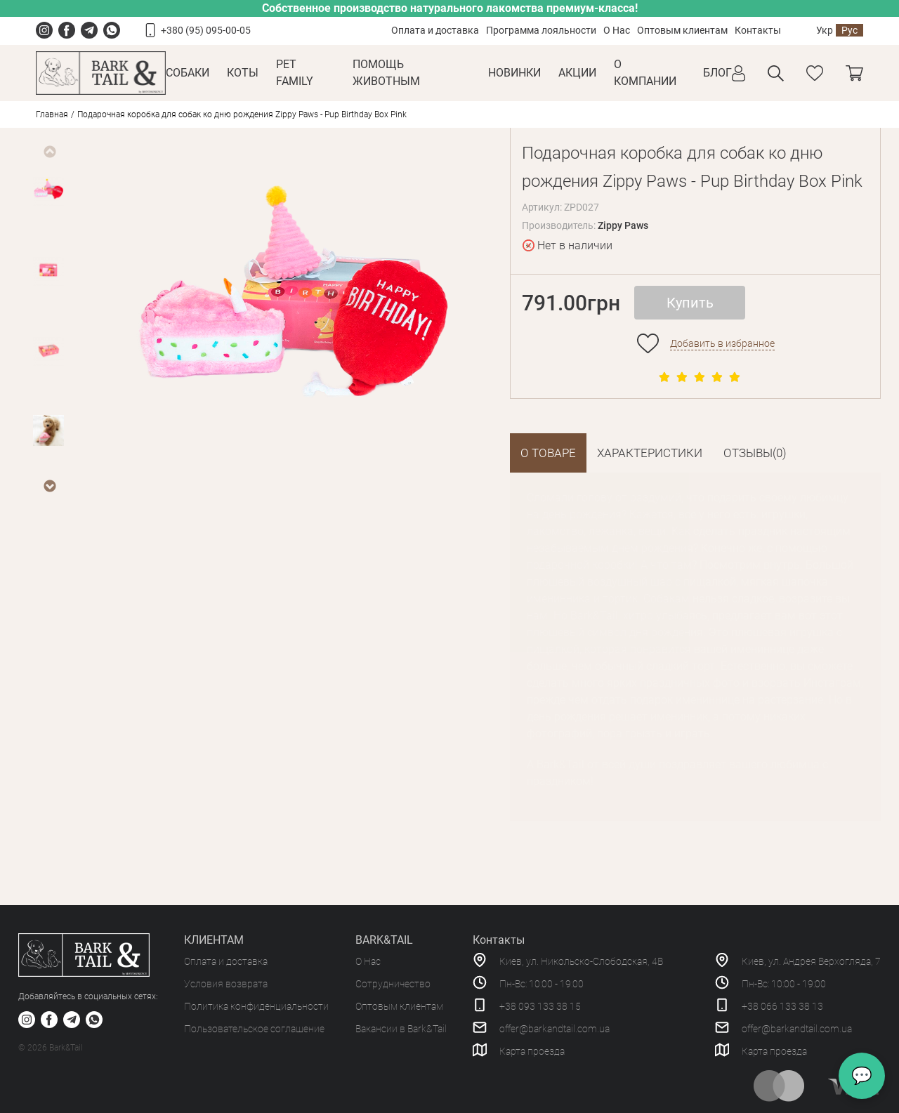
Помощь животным (386, 73)
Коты (242, 72)
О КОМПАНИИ (645, 73)
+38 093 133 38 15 (540, 1006)
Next (49, 486)
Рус (849, 30)
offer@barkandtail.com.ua (554, 1028)
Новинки (514, 72)
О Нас (616, 30)
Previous (49, 152)
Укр (824, 30)
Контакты (758, 30)
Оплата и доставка (435, 30)
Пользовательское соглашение (254, 1028)
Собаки (187, 72)
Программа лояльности (541, 30)
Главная (52, 114)
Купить (690, 302)
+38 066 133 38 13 (782, 1006)
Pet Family (294, 73)
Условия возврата (226, 983)
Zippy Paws (623, 225)
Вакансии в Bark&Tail (401, 1028)
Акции (577, 72)
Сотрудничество (393, 983)
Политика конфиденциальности (256, 1006)
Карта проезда (532, 1051)
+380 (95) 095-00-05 (206, 30)
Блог (717, 72)
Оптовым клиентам (682, 30)
